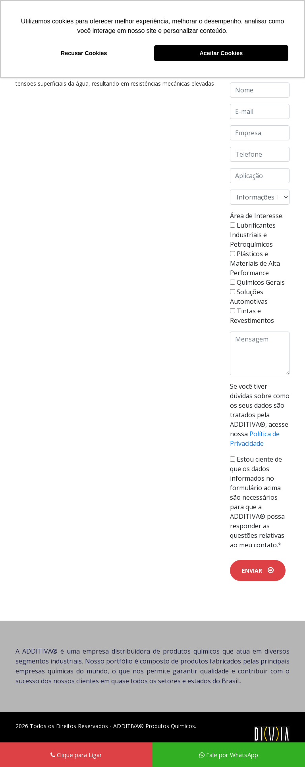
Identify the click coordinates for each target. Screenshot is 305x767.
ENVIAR (258, 570)
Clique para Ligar (76, 755)
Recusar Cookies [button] (84, 53)
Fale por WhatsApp (228, 755)
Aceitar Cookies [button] (221, 53)
